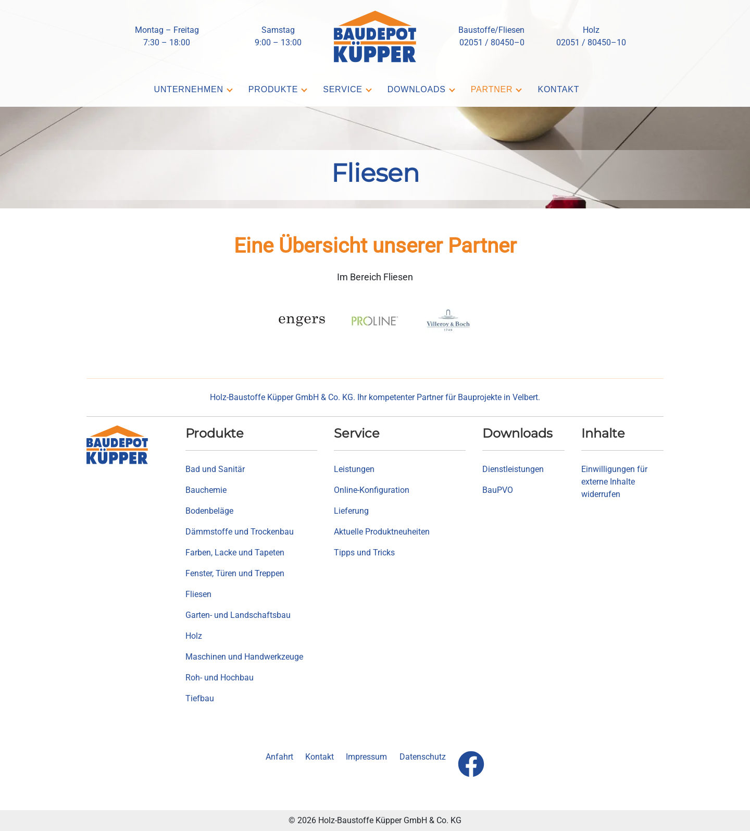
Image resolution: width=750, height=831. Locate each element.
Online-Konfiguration (371, 490)
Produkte (273, 89)
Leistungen (354, 469)
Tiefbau (199, 698)
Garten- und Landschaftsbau (238, 615)
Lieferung (351, 511)
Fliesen (198, 594)
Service (342, 89)
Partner (492, 89)
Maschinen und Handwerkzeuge (244, 657)
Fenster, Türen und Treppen (234, 573)
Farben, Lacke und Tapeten (234, 552)
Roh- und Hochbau (219, 678)
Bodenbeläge (209, 511)
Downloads (417, 89)
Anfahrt (279, 757)
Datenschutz (422, 757)
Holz (193, 636)
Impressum (366, 757)
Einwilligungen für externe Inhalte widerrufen (614, 481)
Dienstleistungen (513, 469)
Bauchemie (206, 490)
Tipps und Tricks (364, 552)
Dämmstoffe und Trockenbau (239, 532)
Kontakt (558, 89)
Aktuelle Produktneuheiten (382, 532)
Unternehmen (188, 89)
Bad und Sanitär (215, 469)
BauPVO (497, 490)
